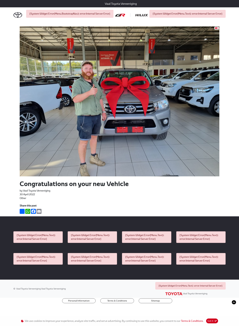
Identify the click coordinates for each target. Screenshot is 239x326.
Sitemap (155, 311)
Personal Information (79, 311)
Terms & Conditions (117, 311)
